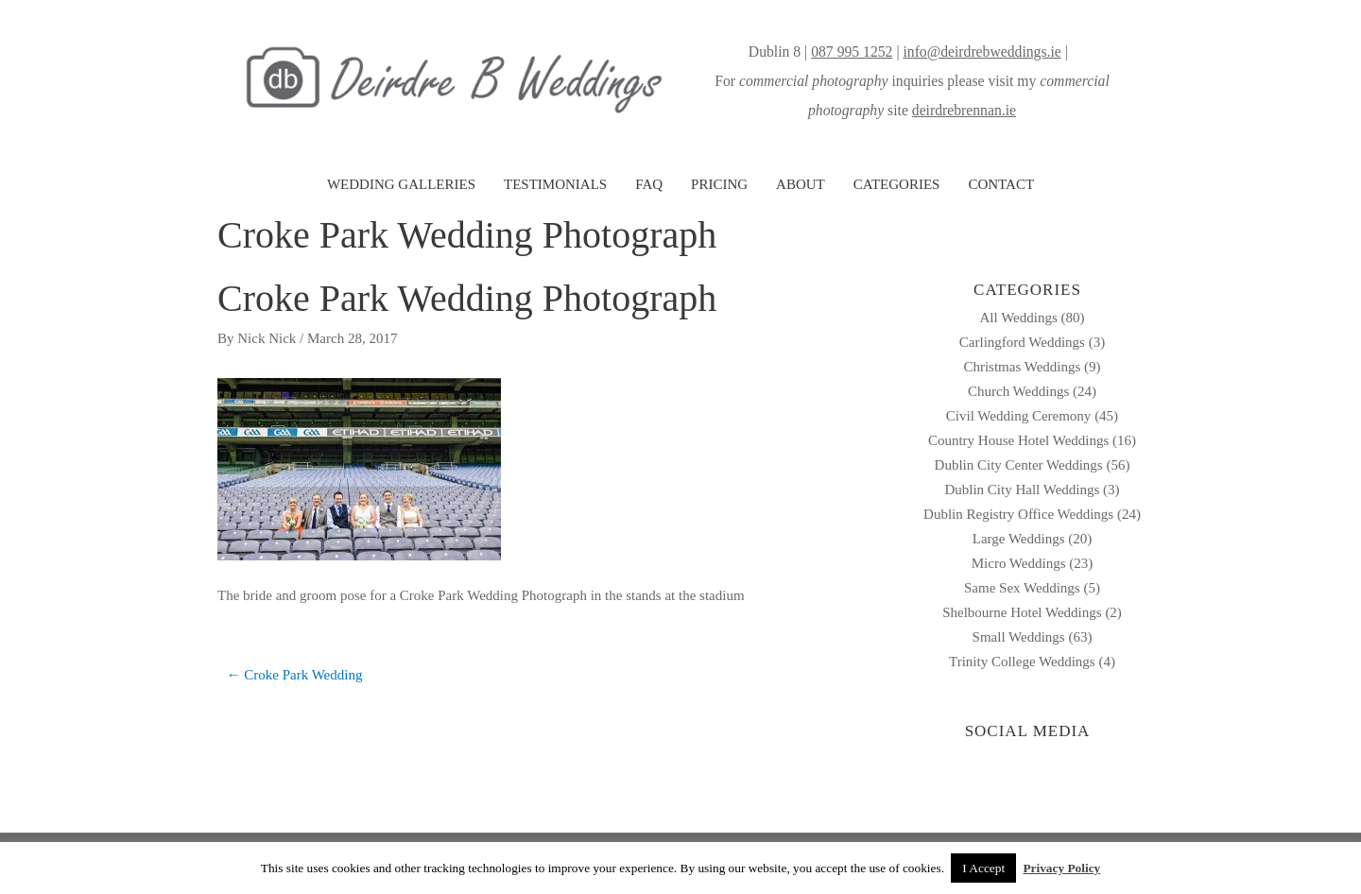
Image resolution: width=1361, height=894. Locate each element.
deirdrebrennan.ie (964, 110)
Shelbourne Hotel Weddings (1022, 612)
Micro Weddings (1019, 563)
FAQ (649, 184)
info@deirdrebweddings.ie (981, 51)
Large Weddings (1019, 538)
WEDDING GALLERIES (401, 184)
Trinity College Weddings (1022, 661)
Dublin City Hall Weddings (1021, 489)
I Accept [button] (983, 868)
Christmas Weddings (1021, 366)
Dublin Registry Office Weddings (1018, 514)
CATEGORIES (896, 184)
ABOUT (800, 184)
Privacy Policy (1061, 868)
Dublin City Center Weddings (1019, 465)
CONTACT (1001, 184)
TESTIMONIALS (555, 184)
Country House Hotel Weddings (1018, 440)
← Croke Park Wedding (295, 674)
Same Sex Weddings (1022, 587)
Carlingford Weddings (1022, 342)
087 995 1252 (851, 51)
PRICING (719, 184)
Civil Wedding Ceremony (1019, 415)
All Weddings (1018, 317)
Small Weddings (1019, 637)
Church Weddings (1018, 391)
